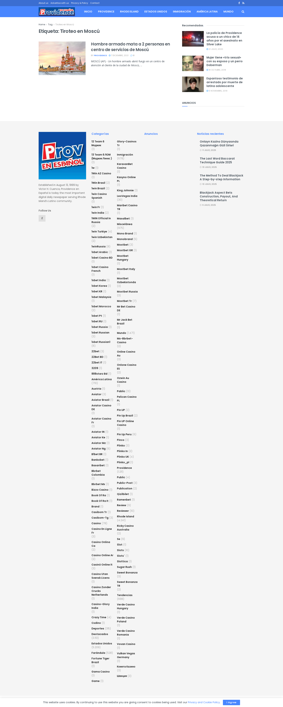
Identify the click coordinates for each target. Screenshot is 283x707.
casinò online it (102, 564)
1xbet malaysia (101, 297)
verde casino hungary (126, 606)
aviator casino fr (101, 420)
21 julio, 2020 (214, 49)
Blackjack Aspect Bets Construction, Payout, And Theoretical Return (219, 196)
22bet (95, 351)
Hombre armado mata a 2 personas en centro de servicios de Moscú (130, 47)
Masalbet (123, 218)
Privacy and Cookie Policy (204, 702)
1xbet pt (97, 316)
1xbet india (99, 280)
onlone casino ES (126, 366)
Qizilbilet (123, 494)
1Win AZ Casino (101, 173)
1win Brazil (98, 188)
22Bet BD (97, 357)
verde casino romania (126, 632)
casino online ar (102, 555)
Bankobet (98, 460)
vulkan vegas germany (126, 655)
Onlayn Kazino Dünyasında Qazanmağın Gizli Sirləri (219, 143)
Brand (95, 506)
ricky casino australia (125, 527)
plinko (121, 445)
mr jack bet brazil (124, 321)
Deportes (98, 628)
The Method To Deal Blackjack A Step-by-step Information (221, 177)
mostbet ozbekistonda (126, 280)
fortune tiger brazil (100, 660)
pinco (120, 440)
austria (96, 388)
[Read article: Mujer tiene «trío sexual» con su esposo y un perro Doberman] (193, 63)
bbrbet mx (98, 484)
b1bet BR (97, 454)
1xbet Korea (99, 286)
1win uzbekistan (102, 237)
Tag (50, 24)
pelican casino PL (127, 398)
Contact (94, 3)
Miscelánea (124, 224)
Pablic (121, 391)
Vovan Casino (126, 644)
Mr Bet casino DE (126, 308)
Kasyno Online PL (126, 179)
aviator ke (98, 437)
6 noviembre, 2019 (216, 90)
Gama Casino (101, 671)
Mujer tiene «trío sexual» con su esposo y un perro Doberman (224, 61)
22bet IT (97, 362)
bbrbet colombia (98, 473)
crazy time (99, 617)
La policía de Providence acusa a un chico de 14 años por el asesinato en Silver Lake (224, 38)
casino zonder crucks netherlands (101, 591)
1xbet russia (100, 327)
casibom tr (99, 512)
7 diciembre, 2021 (119, 55)
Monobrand (125, 239)
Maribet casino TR (127, 207)
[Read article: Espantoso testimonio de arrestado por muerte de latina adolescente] (193, 84)
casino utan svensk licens (101, 576)
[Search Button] (243, 11)
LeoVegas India (127, 196)
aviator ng (99, 448)
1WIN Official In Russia (101, 220)
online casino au (126, 353)
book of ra (99, 495)
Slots (120, 550)
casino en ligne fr (102, 530)
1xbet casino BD (102, 257)
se (118, 539)
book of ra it (100, 501)
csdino (96, 623)
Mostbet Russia (127, 291)
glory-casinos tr (126, 143)
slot (119, 544)
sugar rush (124, 567)
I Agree (231, 702)
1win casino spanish (99, 196)
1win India (98, 213)
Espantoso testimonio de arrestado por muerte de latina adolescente (224, 82)
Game (96, 681)
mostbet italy (126, 269)
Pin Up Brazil (125, 415)
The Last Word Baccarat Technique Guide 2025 (217, 160)
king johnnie (125, 190)
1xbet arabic (100, 252)
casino (96, 523)
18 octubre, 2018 (216, 69)
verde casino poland (126, 619)
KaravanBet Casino (125, 166)
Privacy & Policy (79, 3)
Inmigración (182, 11)
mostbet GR (125, 250)
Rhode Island (129, 11)
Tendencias (124, 595)
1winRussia (99, 246)
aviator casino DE (101, 407)
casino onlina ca (101, 544)
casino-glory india (101, 606)
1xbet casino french (100, 269)
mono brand (125, 233)
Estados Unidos (155, 11)
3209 (95, 368)
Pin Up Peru (124, 434)
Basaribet (98, 465)
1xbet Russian (100, 332)
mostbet (123, 244)
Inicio (88, 11)
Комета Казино (126, 666)
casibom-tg (100, 518)
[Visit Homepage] (57, 11)
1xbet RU (97, 321)
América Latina (207, 11)
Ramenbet (124, 499)
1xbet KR (97, 291)
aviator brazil (100, 400)
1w (93, 168)
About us (43, 3)
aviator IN (98, 432)
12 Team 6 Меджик (98, 143)
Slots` (121, 556)
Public (121, 477)
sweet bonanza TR (127, 584)
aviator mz (99, 443)
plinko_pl (123, 462)
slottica (122, 561)
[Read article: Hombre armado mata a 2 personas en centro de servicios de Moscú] (62, 58)
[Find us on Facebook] (42, 218)
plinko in (122, 451)
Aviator (96, 394)
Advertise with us (60, 3)
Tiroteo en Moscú (64, 24)
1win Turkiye (99, 231)
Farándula (98, 653)
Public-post (125, 483)
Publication (124, 488)
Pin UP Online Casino (125, 423)
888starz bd (99, 374)
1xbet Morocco (101, 306)
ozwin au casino (123, 380)
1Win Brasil (98, 183)
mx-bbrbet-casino (125, 340)
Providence (106, 11)
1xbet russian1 (101, 342)
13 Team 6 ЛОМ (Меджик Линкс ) (102, 156)
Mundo (228, 11)
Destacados (100, 634)
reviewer (123, 511)
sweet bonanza (127, 572)
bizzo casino (100, 490)
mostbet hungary (123, 257)
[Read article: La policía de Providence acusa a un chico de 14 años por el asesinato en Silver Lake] (193, 39)
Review (121, 505)
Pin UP (121, 410)
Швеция (122, 676)
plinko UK (123, 457)
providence (100, 55)
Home (42, 24)
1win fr (96, 207)
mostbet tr (124, 301)
